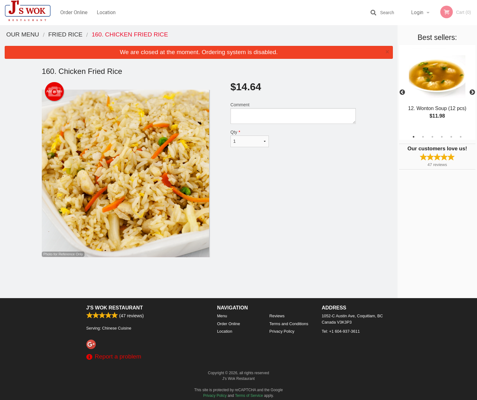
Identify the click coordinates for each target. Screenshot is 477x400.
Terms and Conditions (288, 323)
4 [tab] (442, 137)
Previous (402, 92)
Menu (222, 316)
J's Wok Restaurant (114, 307)
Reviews (277, 316)
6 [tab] (461, 137)
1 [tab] (413, 137)
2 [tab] (423, 137)
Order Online (74, 12)
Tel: (341, 331)
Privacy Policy (282, 331)
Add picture (54, 91)
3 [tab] (432, 137)
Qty (249, 138)
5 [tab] (451, 137)
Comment (293, 113)
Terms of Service (249, 395)
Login (417, 12)
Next (472, 92)
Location (106, 12)
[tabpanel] (437, 89)
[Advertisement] (199, 277)
